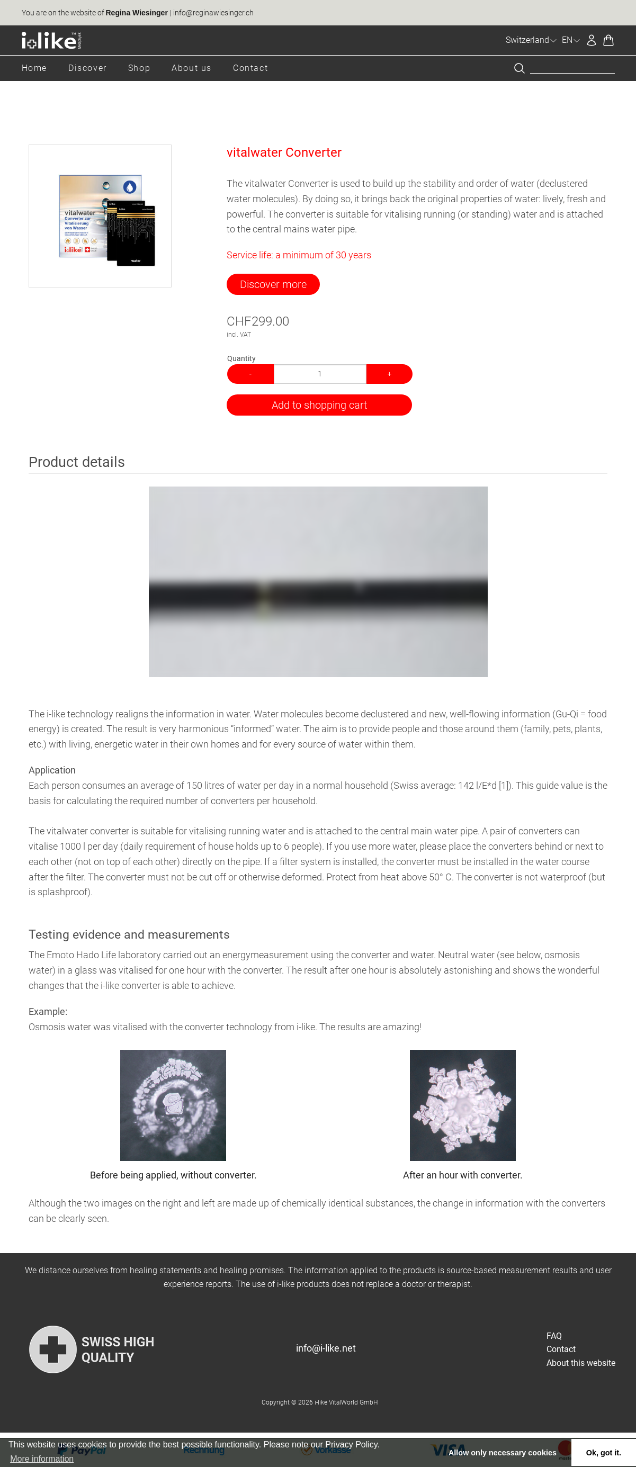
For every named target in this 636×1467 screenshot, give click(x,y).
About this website (581, 1363)
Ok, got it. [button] (603, 1452)
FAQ (554, 1336)
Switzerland (532, 40)
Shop (139, 68)
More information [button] (42, 1458)
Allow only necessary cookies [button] (503, 1452)
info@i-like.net (326, 1348)
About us (192, 68)
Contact (250, 68)
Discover (87, 68)
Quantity (241, 358)
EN (571, 40)
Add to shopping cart (319, 405)
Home (34, 68)
